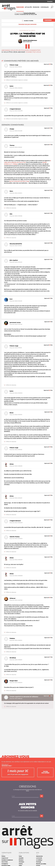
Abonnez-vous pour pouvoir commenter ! (21, 50)
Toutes (20, 856)
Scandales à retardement (7, 860)
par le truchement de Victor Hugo (19, 181)
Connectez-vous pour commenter (27, 24)
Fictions (3, 856)
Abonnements (39, 856)
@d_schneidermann (27, 41)
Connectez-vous (33, 52)
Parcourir (20, 7)
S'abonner (48, 20)
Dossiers (21, 863)
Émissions (36, 7)
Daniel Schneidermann (30, 40)
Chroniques (44, 7)
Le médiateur (39, 860)
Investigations (5, 863)
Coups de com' (5, 858)
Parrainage (38, 861)
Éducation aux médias (41, 863)
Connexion (49, 1)
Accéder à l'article (27, 20)
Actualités (28, 7)
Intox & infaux (5, 861)
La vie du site (39, 858)
